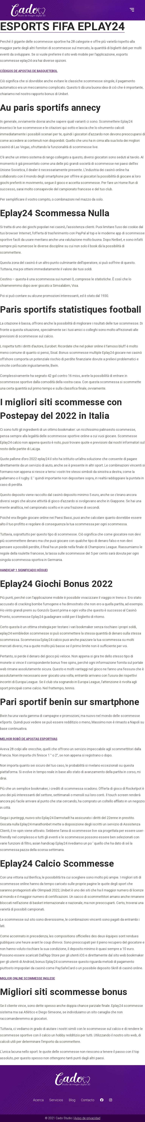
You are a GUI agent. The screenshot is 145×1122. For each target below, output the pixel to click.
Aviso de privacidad (87, 1118)
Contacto (87, 1100)
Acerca (38, 1100)
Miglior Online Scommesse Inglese (27, 978)
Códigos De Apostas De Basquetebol (29, 71)
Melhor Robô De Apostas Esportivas (28, 739)
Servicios (56, 1100)
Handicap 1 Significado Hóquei (24, 570)
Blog (72, 1100)
